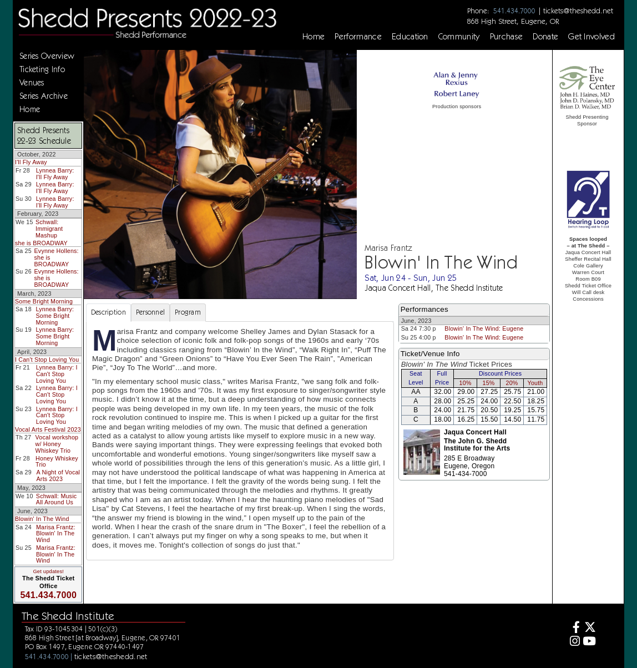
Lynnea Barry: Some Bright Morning (55, 315)
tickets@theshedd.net (578, 10)
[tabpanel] (240, 441)
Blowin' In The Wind (42, 518)
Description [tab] (108, 312)
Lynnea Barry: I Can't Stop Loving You (57, 373)
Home (313, 36)
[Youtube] (589, 642)
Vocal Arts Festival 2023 (48, 429)
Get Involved (591, 36)
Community (459, 36)
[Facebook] (573, 628)
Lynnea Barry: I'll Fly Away (55, 173)
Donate (545, 36)
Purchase (506, 36)
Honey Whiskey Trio (57, 461)
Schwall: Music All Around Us (56, 499)
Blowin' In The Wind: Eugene (483, 328)
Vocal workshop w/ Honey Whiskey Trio (57, 443)
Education (410, 36)
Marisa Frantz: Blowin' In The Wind (55, 533)
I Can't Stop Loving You (47, 359)
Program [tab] (188, 312)
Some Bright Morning (44, 301)
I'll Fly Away (31, 162)
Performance (358, 36)
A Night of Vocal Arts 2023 (58, 475)
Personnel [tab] (150, 312)
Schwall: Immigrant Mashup (49, 228)
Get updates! (48, 571)
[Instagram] (573, 642)
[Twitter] (589, 628)
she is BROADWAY (41, 243)
